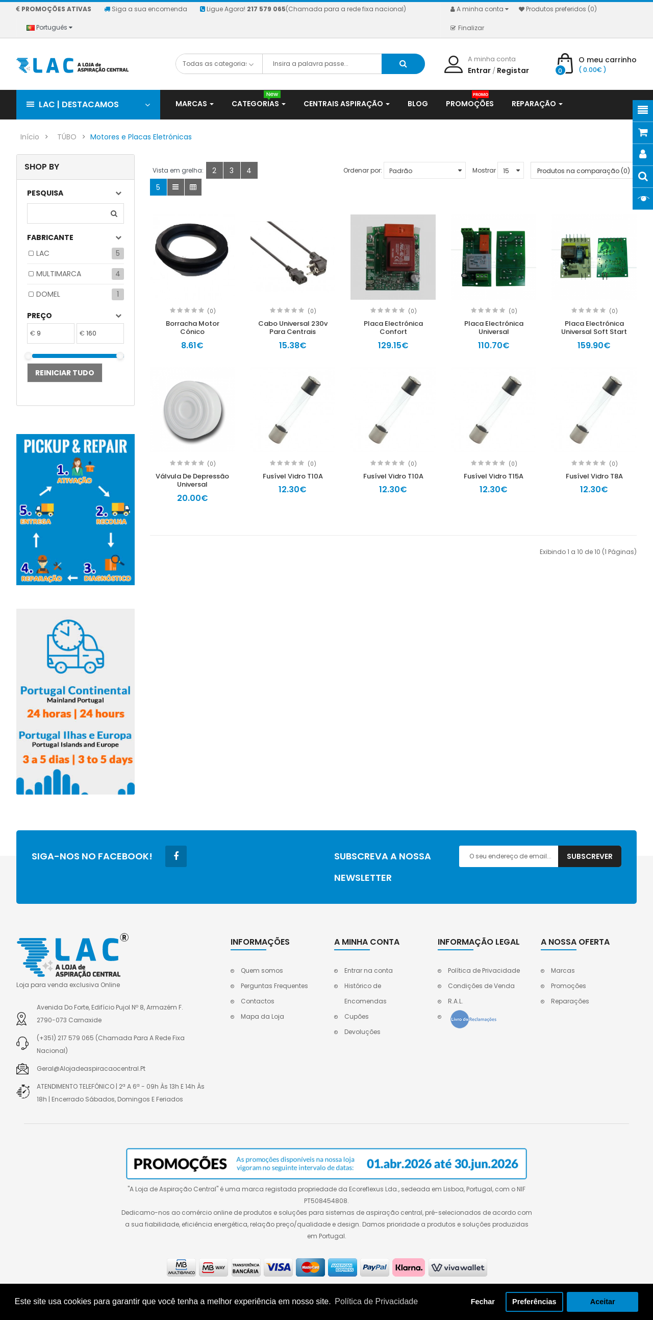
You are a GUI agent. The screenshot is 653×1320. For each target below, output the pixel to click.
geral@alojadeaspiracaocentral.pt (91, 1068)
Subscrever (590, 856)
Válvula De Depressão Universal (192, 480)
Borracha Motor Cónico (192, 328)
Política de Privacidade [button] (376, 1301)
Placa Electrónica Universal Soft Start (594, 328)
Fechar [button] (483, 1302)
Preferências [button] (534, 1302)
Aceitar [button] (602, 1302)
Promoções (568, 985)
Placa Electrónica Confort (393, 328)
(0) (211, 311)
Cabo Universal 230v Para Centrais (293, 328)
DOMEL (48, 294)
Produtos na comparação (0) (583, 170)
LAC (42, 253)
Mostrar (484, 170)
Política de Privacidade (484, 970)
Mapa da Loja (262, 1016)
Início (29, 137)
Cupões (356, 1016)
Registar (513, 70)
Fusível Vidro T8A (594, 476)
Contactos (257, 1001)
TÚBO (67, 137)
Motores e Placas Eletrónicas (141, 137)
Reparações (570, 1001)
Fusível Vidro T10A (293, 476)
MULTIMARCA (58, 274)
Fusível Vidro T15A (493, 476)
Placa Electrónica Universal (493, 328)
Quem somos (262, 970)
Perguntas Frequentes (274, 985)
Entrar (479, 70)
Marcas (563, 970)
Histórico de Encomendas (365, 993)
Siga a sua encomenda (145, 9)
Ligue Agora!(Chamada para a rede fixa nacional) (303, 9)
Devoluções (362, 1031)
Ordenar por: (362, 170)
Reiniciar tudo (64, 373)
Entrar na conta (368, 970)
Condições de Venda (481, 985)
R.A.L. (455, 1001)
